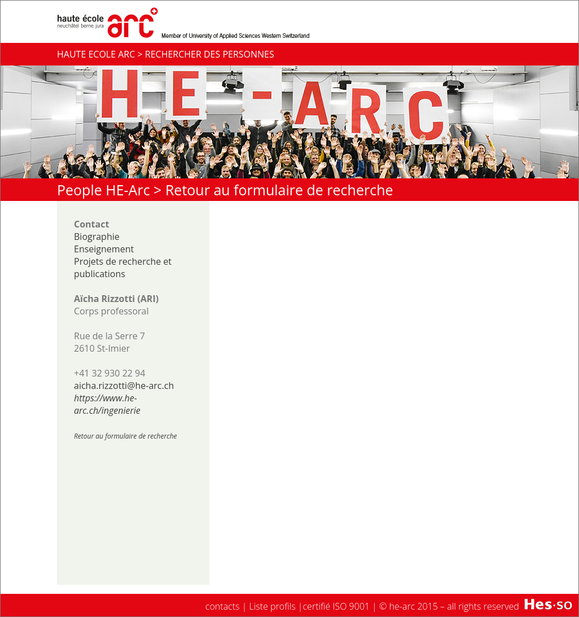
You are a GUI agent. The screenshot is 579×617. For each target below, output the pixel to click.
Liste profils (272, 606)
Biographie (97, 236)
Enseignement (104, 249)
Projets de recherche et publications (123, 267)
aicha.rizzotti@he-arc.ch (124, 385)
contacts (222, 606)
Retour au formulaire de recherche (279, 189)
